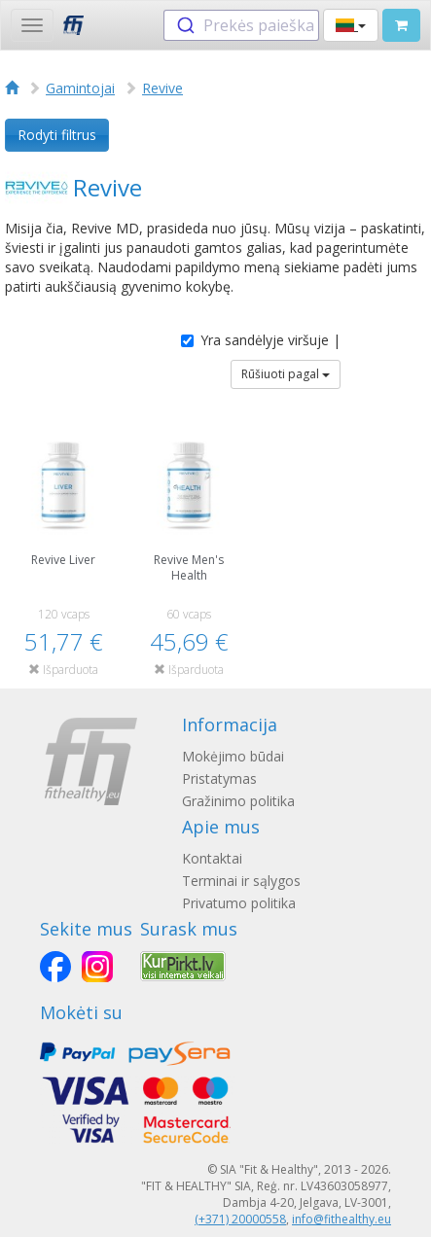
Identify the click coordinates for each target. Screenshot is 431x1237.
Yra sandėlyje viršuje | (261, 340)
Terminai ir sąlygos (241, 880)
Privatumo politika (239, 903)
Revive (162, 88)
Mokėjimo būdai (233, 756)
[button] (350, 25)
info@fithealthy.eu (341, 1219)
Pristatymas (219, 778)
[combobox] (241, 25)
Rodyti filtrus (57, 134)
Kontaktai (212, 858)
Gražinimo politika (238, 801)
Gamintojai (80, 88)
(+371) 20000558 (240, 1219)
